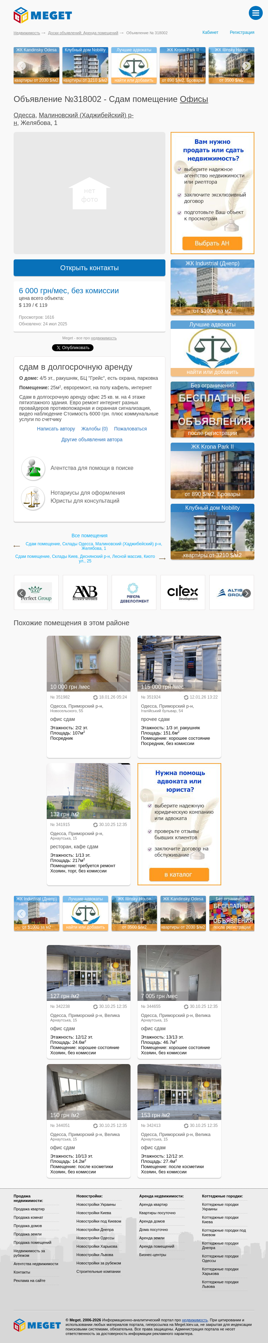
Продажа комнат (28, 1217)
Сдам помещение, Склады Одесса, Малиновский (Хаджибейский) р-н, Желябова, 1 (93, 546)
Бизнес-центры (152, 1255)
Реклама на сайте (29, 1280)
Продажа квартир (29, 1209)
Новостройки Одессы (95, 1238)
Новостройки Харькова (96, 1246)
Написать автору (56, 428)
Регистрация (242, 32)
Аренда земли (151, 1238)
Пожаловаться (130, 428)
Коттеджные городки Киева (220, 1219)
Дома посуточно (153, 1229)
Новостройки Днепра (95, 1229)
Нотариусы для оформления (88, 493)
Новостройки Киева (93, 1213)
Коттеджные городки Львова (220, 1284)
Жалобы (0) (94, 428)
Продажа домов (28, 1226)
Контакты (22, 1272)
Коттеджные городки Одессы (220, 1258)
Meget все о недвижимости (38, 1325)
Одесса (24, 115)
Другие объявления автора (91, 439)
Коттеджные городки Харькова (220, 1271)
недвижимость (104, 338)
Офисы (194, 99)
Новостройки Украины (96, 1204)
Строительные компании (98, 1271)
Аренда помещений (156, 1246)
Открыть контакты (89, 268)
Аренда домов (152, 1221)
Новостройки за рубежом (98, 1263)
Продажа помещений (32, 1242)
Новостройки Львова (94, 1255)
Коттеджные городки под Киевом (224, 1232)
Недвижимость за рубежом (29, 1253)
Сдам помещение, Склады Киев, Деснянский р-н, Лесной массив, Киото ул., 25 (85, 558)
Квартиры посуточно (157, 1213)
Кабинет (210, 32)
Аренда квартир (153, 1204)
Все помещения (89, 535)
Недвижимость (27, 33)
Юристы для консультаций (85, 501)
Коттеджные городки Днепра (220, 1245)
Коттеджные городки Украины (220, 1206)
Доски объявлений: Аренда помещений (83, 33)
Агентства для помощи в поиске (92, 468)
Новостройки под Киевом (98, 1221)
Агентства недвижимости (36, 1264)
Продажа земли (28, 1234)
